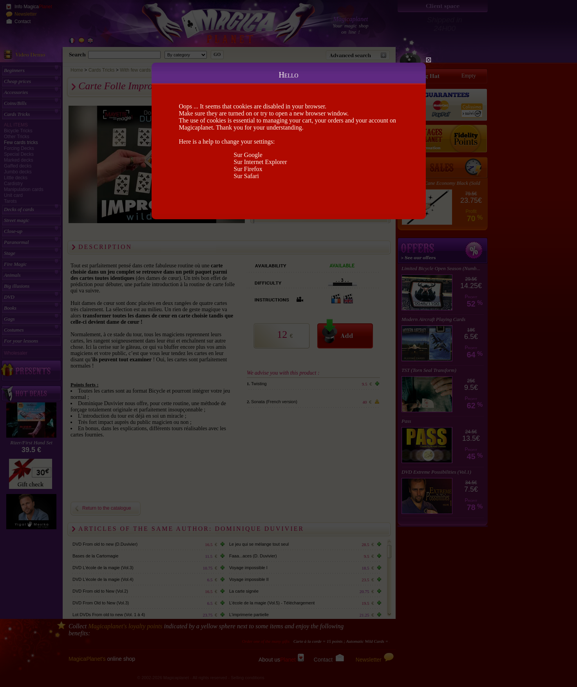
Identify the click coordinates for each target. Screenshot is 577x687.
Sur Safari (246, 176)
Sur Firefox (248, 169)
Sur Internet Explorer (260, 162)
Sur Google (248, 154)
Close (428, 60)
